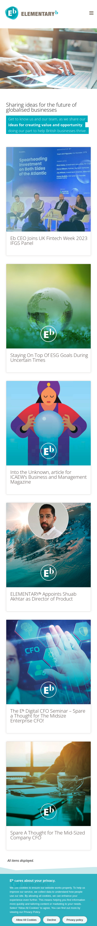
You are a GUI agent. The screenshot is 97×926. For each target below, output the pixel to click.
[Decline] (92, 900)
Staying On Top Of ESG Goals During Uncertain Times (49, 357)
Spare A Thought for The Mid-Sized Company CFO (47, 835)
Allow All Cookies (26, 919)
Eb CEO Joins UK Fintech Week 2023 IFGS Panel (49, 240)
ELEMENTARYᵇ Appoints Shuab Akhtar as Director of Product (43, 596)
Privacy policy (74, 919)
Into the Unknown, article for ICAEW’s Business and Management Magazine (48, 477)
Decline (51, 919)
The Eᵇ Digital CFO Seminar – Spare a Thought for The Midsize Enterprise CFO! (47, 715)
